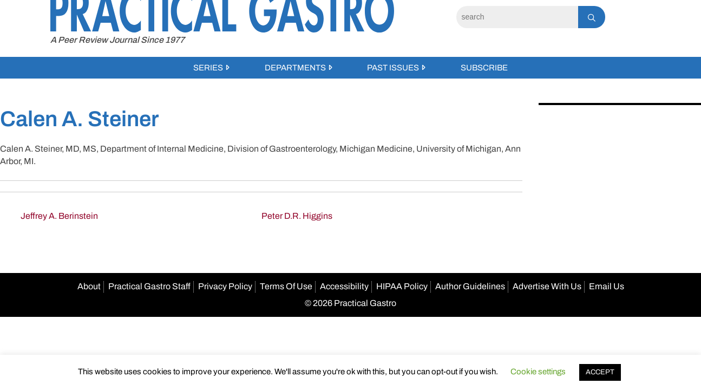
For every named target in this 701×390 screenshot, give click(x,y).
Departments (295, 67)
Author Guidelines (470, 286)
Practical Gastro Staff (149, 286)
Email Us (606, 286)
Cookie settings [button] (538, 371)
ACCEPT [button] (600, 372)
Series (208, 67)
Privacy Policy (225, 286)
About (89, 286)
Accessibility (344, 286)
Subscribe (484, 67)
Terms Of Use (286, 286)
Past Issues (393, 67)
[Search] (517, 17)
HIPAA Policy (402, 286)
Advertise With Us (547, 286)
